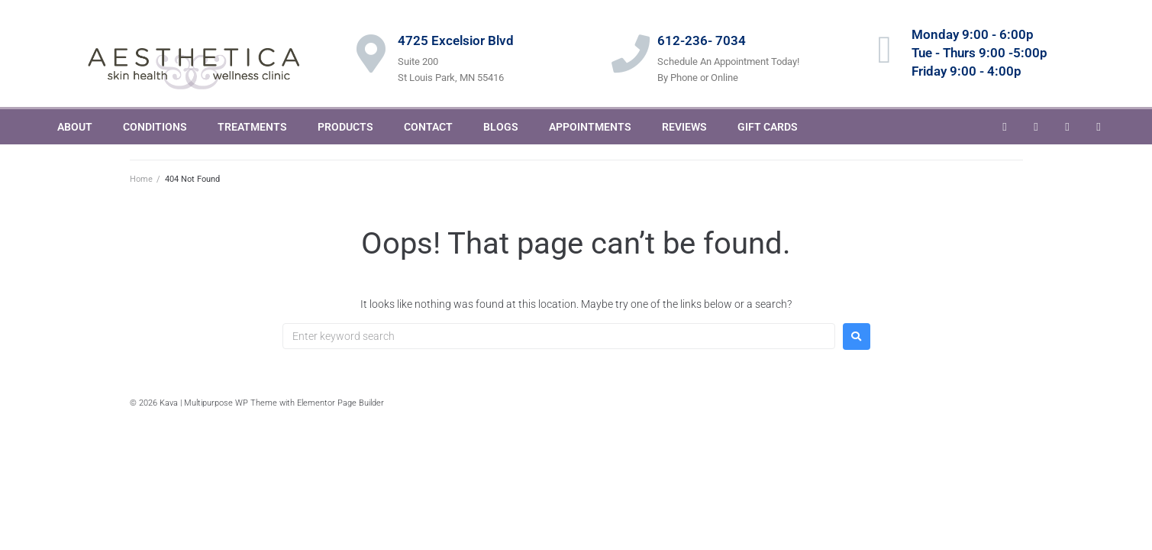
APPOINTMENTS (590, 127)
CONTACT (428, 127)
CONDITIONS (155, 127)
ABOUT (74, 127)
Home (141, 179)
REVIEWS (684, 127)
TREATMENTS (252, 127)
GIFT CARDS (767, 127)
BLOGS (500, 127)
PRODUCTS (345, 127)
